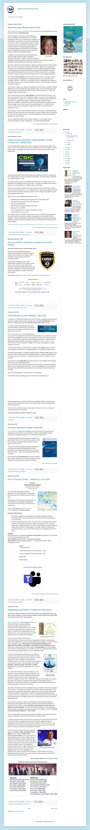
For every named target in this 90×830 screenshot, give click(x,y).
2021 (66, 132)
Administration (15, 132)
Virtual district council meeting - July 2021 (27, 315)
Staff (20, 132)
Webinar (21, 602)
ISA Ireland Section (15, 622)
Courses (14, 307)
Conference (14, 234)
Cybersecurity (21, 234)
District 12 (67, 105)
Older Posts (54, 808)
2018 (66, 147)
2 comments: (29, 801)
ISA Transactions (12, 431)
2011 (66, 161)
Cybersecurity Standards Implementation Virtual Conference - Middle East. (30, 141)
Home (29, 808)
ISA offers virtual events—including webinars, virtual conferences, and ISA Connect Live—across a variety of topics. (32, 224)
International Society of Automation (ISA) (21, 31)
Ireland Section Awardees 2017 (76, 187)
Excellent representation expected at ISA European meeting (77, 202)
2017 (66, 149)
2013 (66, 156)
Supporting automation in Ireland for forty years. (30, 610)
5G (12, 602)
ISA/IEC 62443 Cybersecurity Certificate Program (36, 275)
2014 (66, 154)
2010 (66, 163)
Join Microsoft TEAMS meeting (32, 567)
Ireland (24, 307)
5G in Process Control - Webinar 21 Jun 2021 (29, 479)
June (67, 144)
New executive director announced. (24, 27)
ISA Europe (20, 804)
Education (16, 602)
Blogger (52, 821)
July (67, 142)
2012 (66, 158)
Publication (22, 471)
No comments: (29, 129)
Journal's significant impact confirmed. (25, 427)
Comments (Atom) (19, 811)
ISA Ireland (26, 804)
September (69, 140)
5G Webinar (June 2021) (17, 334)
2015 (66, 152)
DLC (13, 419)
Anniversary (14, 804)
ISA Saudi (27, 234)
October (68, 134)
